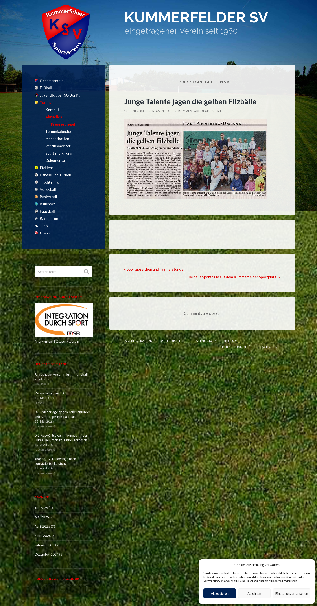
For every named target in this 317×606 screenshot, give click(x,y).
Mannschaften (57, 138)
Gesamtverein (51, 80)
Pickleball (47, 167)
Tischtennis (49, 182)
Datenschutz (205, 340)
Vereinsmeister (58, 146)
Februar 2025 (45, 545)
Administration (138, 340)
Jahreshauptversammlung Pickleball (61, 374)
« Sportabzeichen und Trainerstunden (154, 269)
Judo (44, 225)
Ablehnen (254, 593)
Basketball (48, 196)
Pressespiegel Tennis (205, 81)
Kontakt (52, 109)
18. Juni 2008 (134, 111)
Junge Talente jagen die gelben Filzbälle (190, 101)
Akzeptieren (220, 593)
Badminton (49, 218)
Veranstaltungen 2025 (51, 393)
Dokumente (55, 160)
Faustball (47, 211)
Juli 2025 (41, 508)
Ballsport (47, 204)
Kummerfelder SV (196, 17)
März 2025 (43, 536)
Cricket (46, 233)
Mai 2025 (42, 517)
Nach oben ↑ (270, 347)
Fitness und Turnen (55, 175)
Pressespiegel (63, 124)
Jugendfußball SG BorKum (61, 95)
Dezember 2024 (47, 554)
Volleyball (48, 189)
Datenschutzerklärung (272, 577)
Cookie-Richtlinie (239, 577)
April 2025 (42, 526)
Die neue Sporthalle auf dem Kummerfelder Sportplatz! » (233, 277)
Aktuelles (53, 117)
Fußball (46, 88)
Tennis (45, 102)
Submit (86, 271)
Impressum (230, 340)
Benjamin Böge (161, 111)
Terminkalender (58, 131)
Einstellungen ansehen (291, 593)
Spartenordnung (58, 153)
